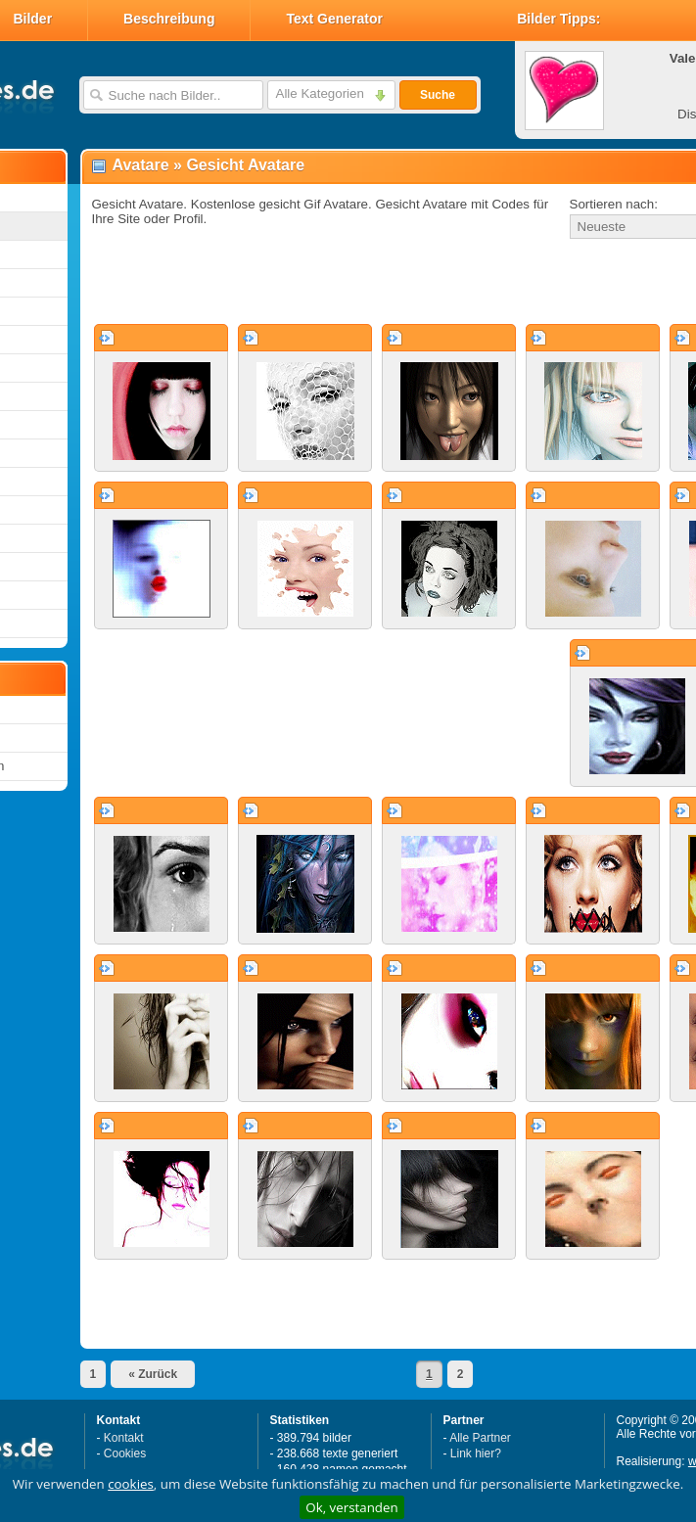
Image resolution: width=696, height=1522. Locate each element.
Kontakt (124, 1438)
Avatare (141, 165)
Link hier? (475, 1453)
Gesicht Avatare (245, 165)
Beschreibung (168, 18)
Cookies (125, 1453)
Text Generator (334, 18)
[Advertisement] (329, 283)
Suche (437, 95)
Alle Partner (480, 1438)
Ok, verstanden (351, 1507)
